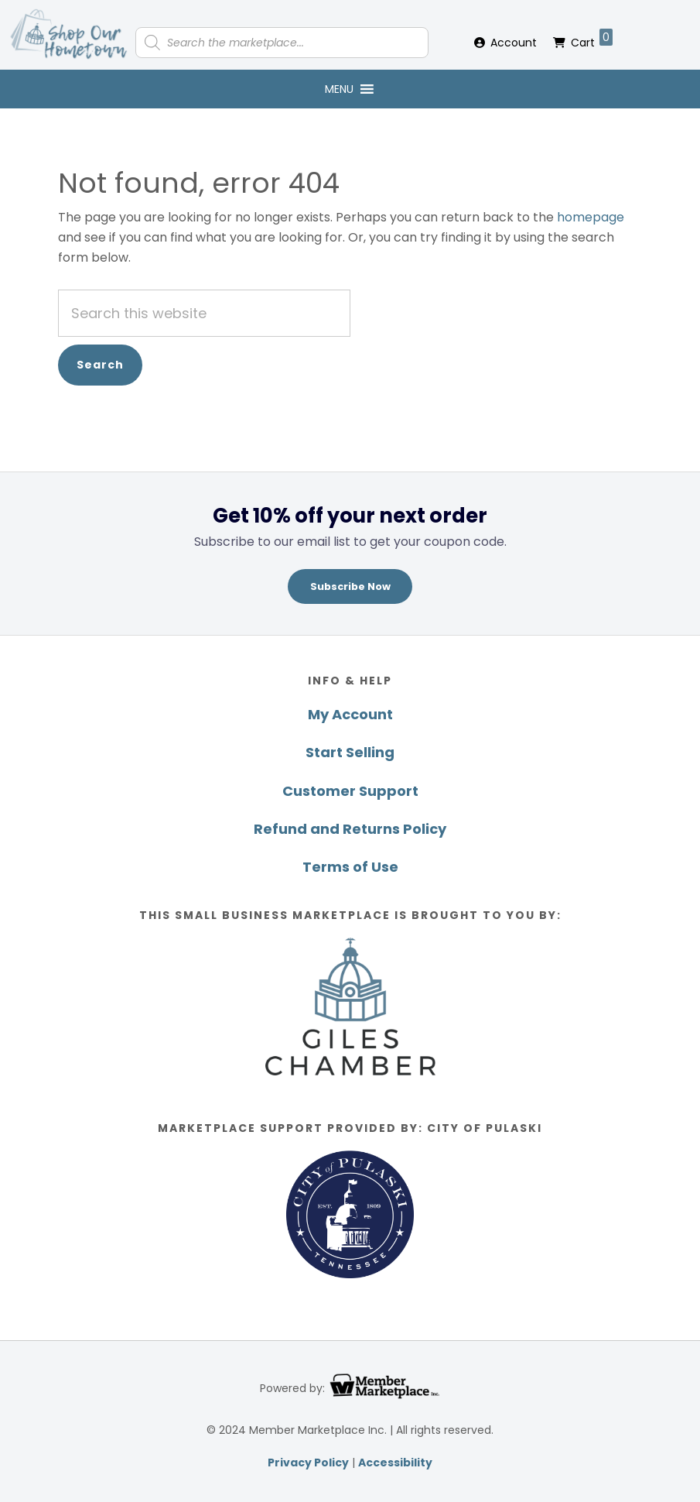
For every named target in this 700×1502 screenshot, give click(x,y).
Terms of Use (350, 866)
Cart (592, 39)
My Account (350, 714)
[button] (339, 89)
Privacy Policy (308, 1462)
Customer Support (350, 791)
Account (513, 42)
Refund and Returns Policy (350, 828)
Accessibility (395, 1462)
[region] (350, 553)
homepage (590, 217)
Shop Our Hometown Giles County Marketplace (69, 35)
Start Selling (350, 752)
